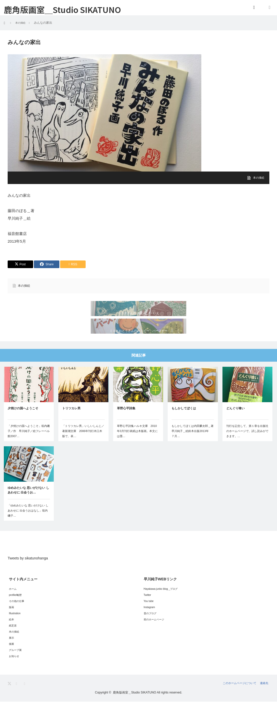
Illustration (15, 631)
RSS (26, 702)
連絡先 (264, 701)
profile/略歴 (15, 613)
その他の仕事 (16, 619)
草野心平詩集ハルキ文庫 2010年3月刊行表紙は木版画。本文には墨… (137, 449)
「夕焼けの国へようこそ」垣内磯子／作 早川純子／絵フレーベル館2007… (29, 449)
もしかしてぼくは (184, 427)
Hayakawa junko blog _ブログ (161, 607)
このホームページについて (234, 701)
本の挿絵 (258, 177)
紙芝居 (13, 644)
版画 (11, 625)
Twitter (147, 613)
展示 (11, 656)
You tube (149, 619)
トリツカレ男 (71, 427)
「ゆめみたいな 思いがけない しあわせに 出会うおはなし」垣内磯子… (28, 529)
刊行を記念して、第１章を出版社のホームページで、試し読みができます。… (247, 449)
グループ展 (15, 668)
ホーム (13, 607)
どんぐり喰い (235, 427)
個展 (11, 662)
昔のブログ (150, 631)
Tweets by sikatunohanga (28, 576)
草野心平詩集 (126, 427)
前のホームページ (154, 637)
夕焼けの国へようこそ (23, 427)
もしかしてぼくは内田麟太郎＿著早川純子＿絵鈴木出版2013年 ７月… (193, 449)
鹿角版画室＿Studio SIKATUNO (62, 9)
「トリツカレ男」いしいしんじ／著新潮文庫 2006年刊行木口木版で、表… (83, 449)
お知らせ (14, 674)
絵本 (11, 637)
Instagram (149, 625)
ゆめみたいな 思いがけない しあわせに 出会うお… (28, 509)
